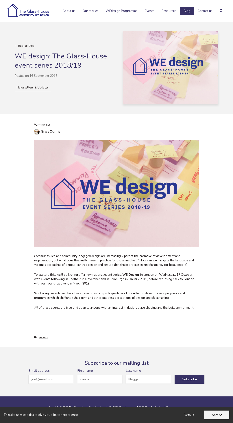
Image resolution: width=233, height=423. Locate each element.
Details (189, 415)
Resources (169, 11)
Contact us (205, 11)
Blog (187, 11)
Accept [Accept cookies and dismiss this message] (217, 415)
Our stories (90, 11)
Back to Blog (26, 46)
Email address (39, 370)
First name (85, 370)
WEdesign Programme (121, 11)
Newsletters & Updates (32, 87)
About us (68, 11)
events (43, 337)
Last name (133, 370)
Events (149, 11)
